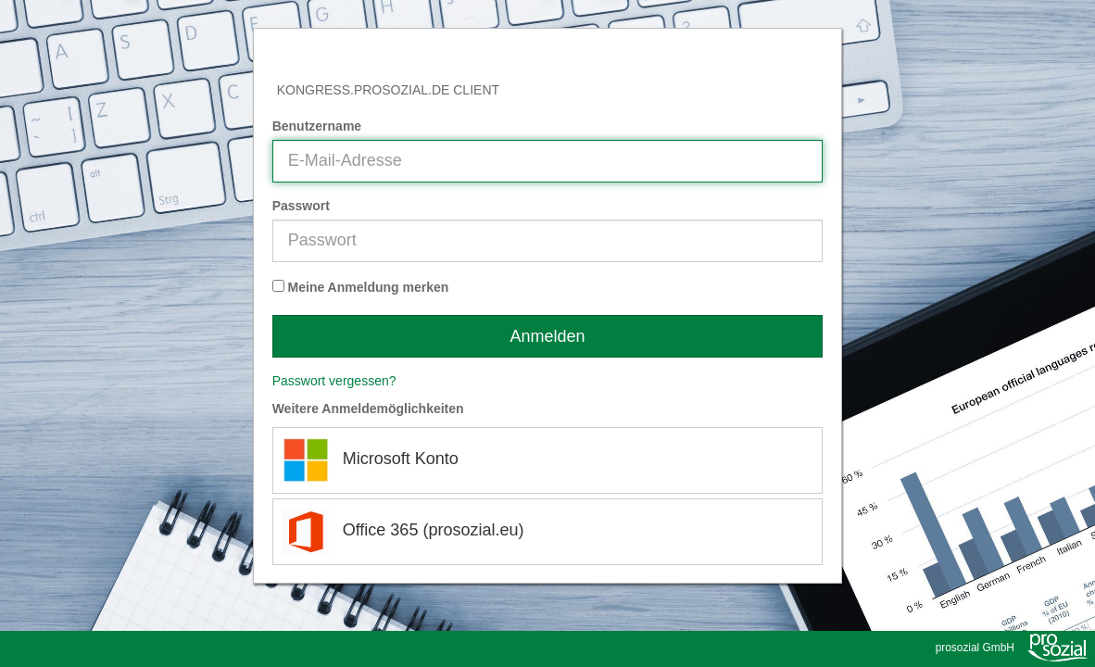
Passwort (301, 205)
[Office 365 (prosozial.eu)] (548, 531)
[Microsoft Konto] (548, 460)
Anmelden (547, 336)
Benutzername (316, 126)
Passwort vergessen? (334, 380)
